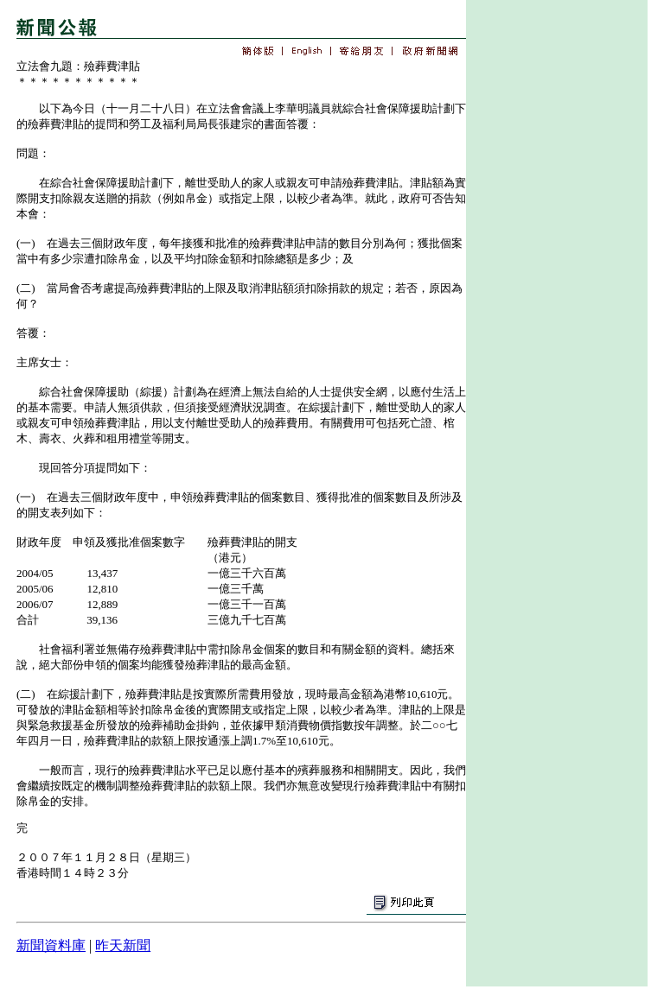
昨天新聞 (122, 945)
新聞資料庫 (51, 945)
